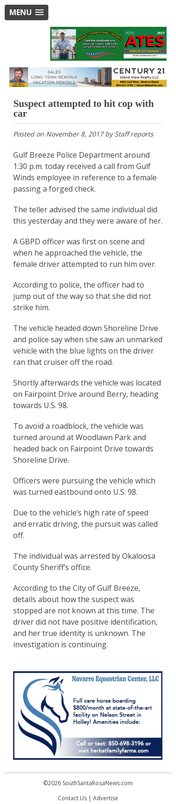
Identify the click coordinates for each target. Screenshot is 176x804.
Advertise (105, 798)
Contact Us (72, 798)
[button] (26, 12)
